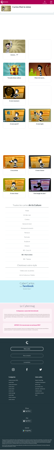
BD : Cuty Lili (27, 250)
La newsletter (27, 362)
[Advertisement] (27, 26)
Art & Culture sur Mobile (27, 275)
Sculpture (27, 241)
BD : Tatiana (27, 259)
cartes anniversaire (13, 384)
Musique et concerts (27, 228)
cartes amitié (11, 388)
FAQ (36, 395)
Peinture (27, 232)
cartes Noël (11, 382)
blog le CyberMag (39, 380)
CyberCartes (27, 284)
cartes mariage (12, 393)
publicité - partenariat (40, 388)
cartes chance (12, 399)
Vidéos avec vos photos (27, 271)
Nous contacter (27, 355)
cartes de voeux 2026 (13, 380)
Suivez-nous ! (27, 289)
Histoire (27, 246)
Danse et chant (27, 224)
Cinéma (27, 219)
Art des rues (27, 215)
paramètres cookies (39, 393)
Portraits (27, 237)
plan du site (37, 384)
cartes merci (11, 390)
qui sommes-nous (39, 386)
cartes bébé (11, 395)
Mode (27, 210)
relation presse (38, 390)
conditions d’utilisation (40, 382)
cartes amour (11, 386)
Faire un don (27, 348)
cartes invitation (12, 397)
